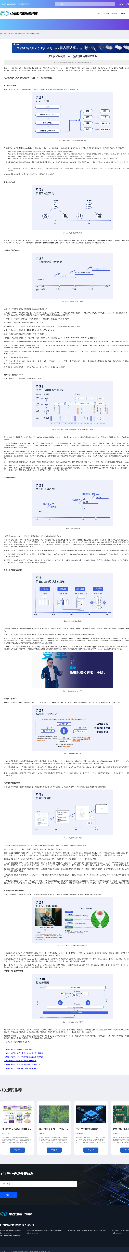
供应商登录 (104, 2)
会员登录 (97, 2)
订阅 (36, 2)
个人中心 (90, 2)
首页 (72, 9)
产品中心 (79, 9)
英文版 (111, 2)
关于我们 (109, 9)
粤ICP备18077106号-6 (61, 1249)
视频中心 (94, 9)
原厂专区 (101, 9)
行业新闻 (28, 22)
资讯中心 (86, 9)
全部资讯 (22, 22)
